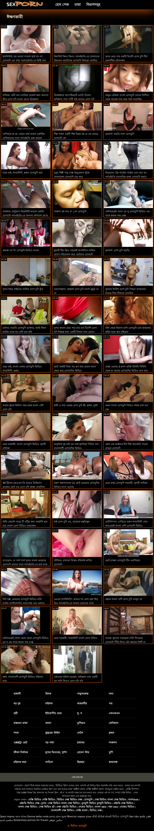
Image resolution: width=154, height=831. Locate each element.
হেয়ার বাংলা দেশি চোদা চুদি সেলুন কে (123, 599)
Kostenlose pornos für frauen (31, 820)
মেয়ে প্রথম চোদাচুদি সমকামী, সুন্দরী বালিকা (126, 482)
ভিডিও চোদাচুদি (120, 816)
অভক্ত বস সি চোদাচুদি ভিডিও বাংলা (21, 250)
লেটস (80, 732)
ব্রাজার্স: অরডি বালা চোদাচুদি (119, 133)
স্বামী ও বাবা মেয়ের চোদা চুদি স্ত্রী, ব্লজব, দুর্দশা (76, 405)
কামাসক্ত (113, 762)
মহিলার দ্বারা (20, 762)
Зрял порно (7, 816)
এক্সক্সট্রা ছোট (20, 742)
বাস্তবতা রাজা (21, 722)
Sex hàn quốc (137, 816)
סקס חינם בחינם (57, 816)
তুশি (111, 752)
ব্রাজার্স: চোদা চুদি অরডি (117, 250)
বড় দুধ (17, 703)
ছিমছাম (80, 762)
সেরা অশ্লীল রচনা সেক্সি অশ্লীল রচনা (85, 789)
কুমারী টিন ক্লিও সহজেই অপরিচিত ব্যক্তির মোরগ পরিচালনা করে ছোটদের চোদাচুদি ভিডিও (74, 254)
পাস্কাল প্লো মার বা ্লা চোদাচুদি (70, 211)
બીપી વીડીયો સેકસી (102, 816)
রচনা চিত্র (29, 785)
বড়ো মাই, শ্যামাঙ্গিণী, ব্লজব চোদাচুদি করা (23, 172)
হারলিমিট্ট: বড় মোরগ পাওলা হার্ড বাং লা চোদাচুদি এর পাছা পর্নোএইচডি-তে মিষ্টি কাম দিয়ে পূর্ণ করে (24, 60)
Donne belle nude (37, 816)
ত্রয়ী (16, 713)
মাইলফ (48, 703)
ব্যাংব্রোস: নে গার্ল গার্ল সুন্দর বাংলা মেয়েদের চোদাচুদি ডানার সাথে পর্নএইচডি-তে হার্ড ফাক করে (25, 564)
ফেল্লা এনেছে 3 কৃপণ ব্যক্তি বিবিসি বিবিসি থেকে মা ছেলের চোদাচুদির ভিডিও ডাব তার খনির (126, 370)
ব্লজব (111, 732)
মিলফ (48, 693)
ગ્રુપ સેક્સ (20, 816)
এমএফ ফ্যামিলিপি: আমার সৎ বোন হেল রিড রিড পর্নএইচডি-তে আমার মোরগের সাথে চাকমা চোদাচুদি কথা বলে (76, 603)
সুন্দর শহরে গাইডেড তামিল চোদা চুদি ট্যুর (23, 289)
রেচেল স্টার (83, 752)
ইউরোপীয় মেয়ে (53, 713)
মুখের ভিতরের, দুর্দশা (56, 752)
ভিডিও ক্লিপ (62, 785)
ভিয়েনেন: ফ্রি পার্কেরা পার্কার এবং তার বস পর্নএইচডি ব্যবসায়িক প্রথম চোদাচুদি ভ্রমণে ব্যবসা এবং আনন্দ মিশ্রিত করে (126, 176)
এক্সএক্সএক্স (77, 777)
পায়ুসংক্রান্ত (82, 693)
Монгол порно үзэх (79, 816)
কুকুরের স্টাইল (52, 732)
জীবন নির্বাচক (21, 752)
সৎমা (16, 732)
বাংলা (48, 722)
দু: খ (79, 713)
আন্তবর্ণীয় (82, 703)
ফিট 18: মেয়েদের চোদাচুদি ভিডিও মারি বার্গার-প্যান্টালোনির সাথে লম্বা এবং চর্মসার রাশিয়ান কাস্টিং (24, 603)
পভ (110, 703)
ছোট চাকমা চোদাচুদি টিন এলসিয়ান (122, 560)
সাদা (111, 693)
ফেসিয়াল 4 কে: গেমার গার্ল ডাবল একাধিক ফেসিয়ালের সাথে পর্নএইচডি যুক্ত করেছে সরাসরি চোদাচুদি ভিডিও (24, 137)
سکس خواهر (55, 820)
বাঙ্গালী (17, 693)
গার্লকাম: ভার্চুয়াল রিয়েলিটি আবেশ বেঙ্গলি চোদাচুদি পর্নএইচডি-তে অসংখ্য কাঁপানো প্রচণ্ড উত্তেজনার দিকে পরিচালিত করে (25, 215)
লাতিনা (49, 762)
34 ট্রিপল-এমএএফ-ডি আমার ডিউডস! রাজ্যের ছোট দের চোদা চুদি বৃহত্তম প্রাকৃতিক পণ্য (24, 486)
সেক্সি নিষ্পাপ (132, 789)
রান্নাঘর (80, 742)
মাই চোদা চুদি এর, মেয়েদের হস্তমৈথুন (72, 521)
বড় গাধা (49, 742)
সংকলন (113, 742)
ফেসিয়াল (113, 722)
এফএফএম (114, 713)
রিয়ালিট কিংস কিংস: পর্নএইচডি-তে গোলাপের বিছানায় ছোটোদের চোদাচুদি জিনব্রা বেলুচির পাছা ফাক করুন (76, 60)
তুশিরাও (81, 722)
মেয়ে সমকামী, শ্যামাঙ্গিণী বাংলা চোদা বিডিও (75, 638)
